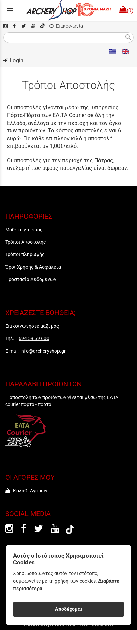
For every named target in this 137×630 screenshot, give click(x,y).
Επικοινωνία (66, 26)
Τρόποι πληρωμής (25, 254)
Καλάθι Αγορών (26, 490)
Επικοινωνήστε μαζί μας (32, 326)
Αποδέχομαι (68, 609)
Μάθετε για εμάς (24, 229)
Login (13, 60)
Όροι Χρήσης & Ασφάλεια (33, 267)
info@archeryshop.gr (43, 351)
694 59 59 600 (34, 338)
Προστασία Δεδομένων (30, 279)
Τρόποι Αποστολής (25, 242)
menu (10, 10)
